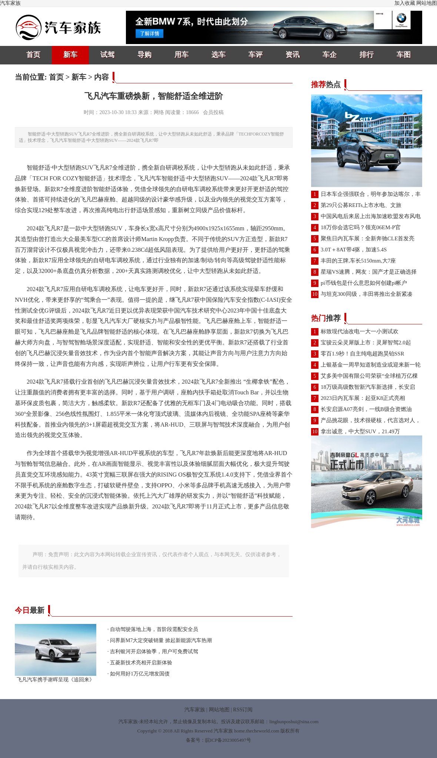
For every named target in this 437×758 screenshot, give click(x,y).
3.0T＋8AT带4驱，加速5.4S (354, 250)
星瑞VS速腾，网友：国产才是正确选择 (369, 272)
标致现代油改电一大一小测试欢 (359, 331)
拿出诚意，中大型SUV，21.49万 (360, 431)
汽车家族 (10, 3)
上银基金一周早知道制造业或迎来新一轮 (371, 365)
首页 (33, 55)
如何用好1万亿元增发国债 (140, 674)
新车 (70, 55)
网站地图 (426, 3)
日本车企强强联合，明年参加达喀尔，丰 (371, 194)
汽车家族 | (195, 709)
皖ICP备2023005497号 (228, 740)
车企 (330, 55)
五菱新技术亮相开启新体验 (141, 662)
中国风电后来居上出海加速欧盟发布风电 (371, 216)
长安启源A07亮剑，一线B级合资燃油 (366, 409)
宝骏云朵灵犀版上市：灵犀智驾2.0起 (366, 342)
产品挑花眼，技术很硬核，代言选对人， (371, 420)
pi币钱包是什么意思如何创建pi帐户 (364, 283)
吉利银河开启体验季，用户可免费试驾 (154, 651)
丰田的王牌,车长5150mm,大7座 (358, 261)
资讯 (293, 55)
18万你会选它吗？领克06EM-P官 (361, 227)
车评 (255, 55)
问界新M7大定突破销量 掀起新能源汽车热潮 (161, 640)
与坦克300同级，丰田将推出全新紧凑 (367, 294)
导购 (144, 55)
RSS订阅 (243, 709)
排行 (367, 55)
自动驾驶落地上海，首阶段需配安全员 (154, 629)
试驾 (107, 55)
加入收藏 (404, 3)
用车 (181, 55)
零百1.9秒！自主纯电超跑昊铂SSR (362, 354)
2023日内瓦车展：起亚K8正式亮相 (363, 398)
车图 (404, 55)
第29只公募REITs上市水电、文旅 (361, 205)
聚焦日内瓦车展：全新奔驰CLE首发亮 (367, 238)
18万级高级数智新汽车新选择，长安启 (368, 387)
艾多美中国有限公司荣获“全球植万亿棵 (369, 376)
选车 (218, 55)
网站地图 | (220, 709)
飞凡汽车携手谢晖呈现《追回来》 (55, 676)
